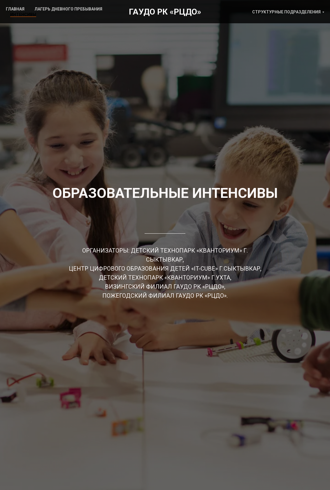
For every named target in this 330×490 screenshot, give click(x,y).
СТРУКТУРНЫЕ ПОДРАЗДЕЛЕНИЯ (286, 12)
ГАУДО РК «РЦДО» (165, 12)
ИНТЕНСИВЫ (23, 14)
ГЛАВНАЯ (15, 9)
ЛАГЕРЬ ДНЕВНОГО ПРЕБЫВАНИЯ (68, 9)
